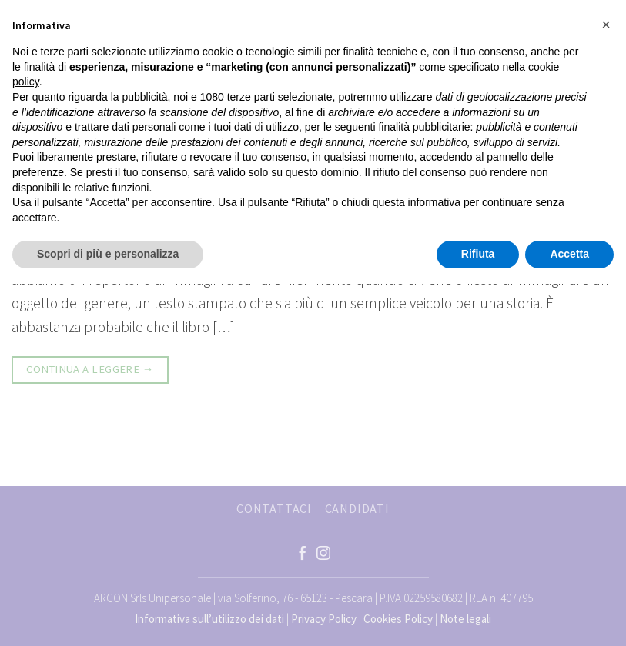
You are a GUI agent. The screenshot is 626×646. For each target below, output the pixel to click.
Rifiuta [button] (478, 254)
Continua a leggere (89, 369)
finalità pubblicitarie (424, 127)
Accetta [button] (569, 254)
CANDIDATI (357, 508)
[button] (606, 24)
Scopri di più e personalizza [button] (108, 254)
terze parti (251, 97)
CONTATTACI (274, 508)
